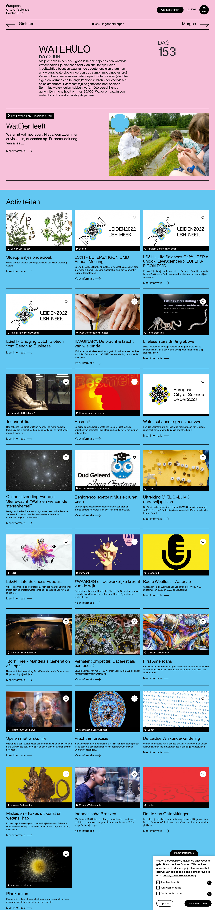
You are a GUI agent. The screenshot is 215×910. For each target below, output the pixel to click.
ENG (193, 10)
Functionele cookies (171, 882)
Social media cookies (171, 894)
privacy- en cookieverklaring (179, 876)
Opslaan (165, 904)
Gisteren (20, 24)
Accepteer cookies (198, 904)
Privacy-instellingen (184, 853)
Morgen (195, 24)
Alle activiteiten (170, 10)
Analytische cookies (171, 888)
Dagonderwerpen (108, 24)
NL (188, 10)
